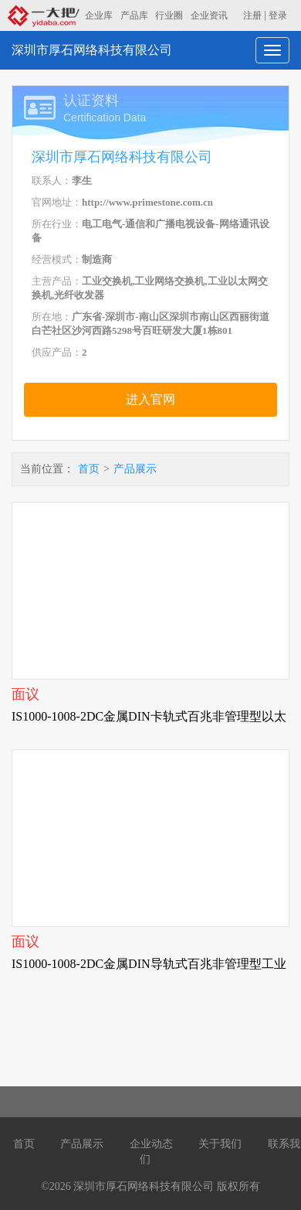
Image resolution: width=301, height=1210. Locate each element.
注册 (252, 15)
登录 (278, 15)
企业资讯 (209, 15)
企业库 (99, 15)
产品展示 (135, 469)
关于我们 (220, 1144)
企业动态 (151, 1144)
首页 (89, 469)
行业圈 (169, 15)
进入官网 (150, 399)
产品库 (134, 15)
